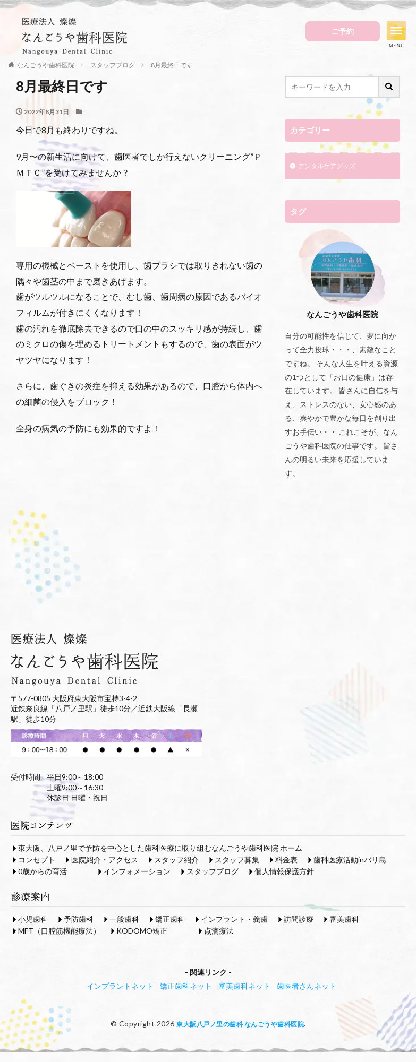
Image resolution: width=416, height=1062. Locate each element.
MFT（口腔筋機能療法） (59, 931)
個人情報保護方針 (284, 872)
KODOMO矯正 (141, 931)
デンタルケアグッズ (331, 166)
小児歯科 (33, 920)
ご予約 (343, 31)
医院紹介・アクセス (104, 860)
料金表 (286, 860)
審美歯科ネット (244, 986)
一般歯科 (124, 920)
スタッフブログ (212, 872)
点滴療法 (219, 931)
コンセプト (36, 860)
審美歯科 (344, 920)
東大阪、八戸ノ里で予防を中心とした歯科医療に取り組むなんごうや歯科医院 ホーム (160, 848)
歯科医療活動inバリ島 (349, 860)
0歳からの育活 (42, 872)
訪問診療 (298, 920)
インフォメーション (137, 872)
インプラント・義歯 (234, 920)
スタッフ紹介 (176, 860)
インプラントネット (120, 986)
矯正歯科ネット (186, 986)
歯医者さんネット (306, 986)
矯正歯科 (170, 920)
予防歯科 (79, 920)
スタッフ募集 (237, 860)
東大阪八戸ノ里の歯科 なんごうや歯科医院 (240, 1024)
